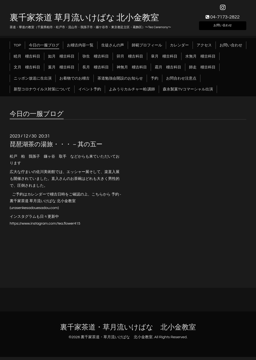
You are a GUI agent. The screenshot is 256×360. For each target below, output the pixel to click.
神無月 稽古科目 (132, 70)
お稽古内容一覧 (80, 48)
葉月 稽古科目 (61, 70)
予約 (154, 81)
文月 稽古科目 (27, 70)
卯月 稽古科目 (130, 59)
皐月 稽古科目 (164, 59)
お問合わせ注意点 (181, 81)
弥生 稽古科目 (95, 59)
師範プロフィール (147, 48)
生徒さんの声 (112, 48)
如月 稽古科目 (61, 59)
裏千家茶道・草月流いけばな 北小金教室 (128, 330)
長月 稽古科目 (95, 70)
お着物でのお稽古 (74, 81)
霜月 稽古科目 (168, 70)
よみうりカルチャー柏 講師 (132, 92)
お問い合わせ (222, 27)
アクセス (204, 48)
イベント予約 (89, 92)
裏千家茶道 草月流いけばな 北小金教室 (84, 20)
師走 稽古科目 (202, 70)
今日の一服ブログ (44, 48)
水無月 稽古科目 (200, 59)
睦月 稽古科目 (27, 59)
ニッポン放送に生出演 (33, 81)
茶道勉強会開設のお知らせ (120, 81)
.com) (54, 211)
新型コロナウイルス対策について (42, 92)
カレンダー (179, 48)
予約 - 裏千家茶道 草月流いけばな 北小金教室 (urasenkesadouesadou (65, 204)
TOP (17, 48)
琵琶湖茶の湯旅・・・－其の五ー (56, 147)
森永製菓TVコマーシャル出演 (188, 92)
